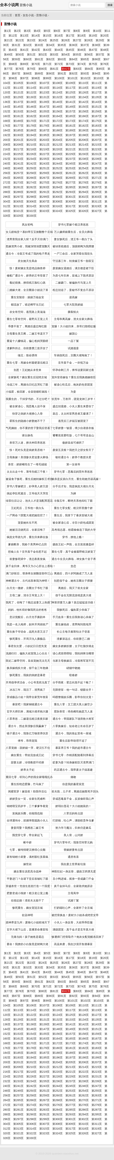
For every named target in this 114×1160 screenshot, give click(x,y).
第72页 (58, 64)
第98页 (35, 78)
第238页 (83, 158)
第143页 (96, 101)
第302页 (83, 196)
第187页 (44, 130)
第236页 (57, 158)
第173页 (70, 120)
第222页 (83, 149)
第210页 (31, 144)
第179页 (44, 125)
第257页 (18, 173)
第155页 (44, 111)
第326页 (83, 211)
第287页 (96, 187)
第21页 (8, 40)
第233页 (18, 158)
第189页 (70, 130)
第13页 (24, 35)
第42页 (35, 49)
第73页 (70, 64)
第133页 (70, 97)
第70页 (35, 64)
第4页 (37, 30)
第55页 (77, 54)
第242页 (31, 163)
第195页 (44, 135)
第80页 (42, 68)
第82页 (65, 68)
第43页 (47, 49)
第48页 (104, 49)
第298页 (31, 196)
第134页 (83, 97)
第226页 (31, 154)
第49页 (8, 54)
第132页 (57, 97)
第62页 (50, 59)
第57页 (100, 54)
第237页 (70, 158)
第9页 (86, 30)
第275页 (44, 182)
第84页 (89, 68)
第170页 (31, 120)
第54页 (65, 54)
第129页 (18, 97)
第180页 (57, 125)
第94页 (96, 73)
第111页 (96, 83)
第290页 (31, 192)
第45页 (70, 49)
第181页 (70, 125)
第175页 (96, 120)
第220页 (57, 149)
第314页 (31, 206)
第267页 (44, 177)
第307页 (44, 201)
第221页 (70, 149)
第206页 (83, 139)
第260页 (57, 173)
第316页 (57, 206)
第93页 (84, 73)
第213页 (70, 144)
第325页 (70, 211)
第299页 (44, 196)
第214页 (83, 144)
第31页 (16, 45)
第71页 (47, 64)
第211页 (44, 144)
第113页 (18, 87)
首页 (17, 15)
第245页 (70, 163)
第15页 (47, 35)
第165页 (70, 116)
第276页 (57, 182)
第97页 (24, 78)
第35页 (61, 45)
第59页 (16, 59)
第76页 (104, 64)
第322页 (31, 211)
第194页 (31, 135)
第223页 (96, 149)
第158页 (83, 111)
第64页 (73, 59)
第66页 (96, 59)
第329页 (18, 215)
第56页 (88, 54)
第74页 (81, 64)
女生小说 (28, 15)
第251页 (44, 168)
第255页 (96, 168)
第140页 (57, 101)
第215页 (96, 144)
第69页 (24, 64)
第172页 (57, 120)
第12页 (12, 35)
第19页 (93, 35)
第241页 (18, 163)
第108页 (57, 83)
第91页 (61, 73)
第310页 (83, 201)
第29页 (100, 40)
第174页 (83, 120)
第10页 (97, 30)
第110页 (83, 83)
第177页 (18, 125)
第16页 (58, 35)
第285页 (70, 187)
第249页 (18, 168)
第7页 (66, 30)
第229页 (70, 154)
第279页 (96, 182)
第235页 (44, 158)
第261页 (70, 173)
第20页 (104, 35)
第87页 (16, 73)
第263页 (96, 173)
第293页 (70, 192)
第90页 (50, 73)
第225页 (18, 154)
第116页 (57, 87)
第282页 (31, 187)
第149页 (70, 106)
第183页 (96, 125)
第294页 (83, 192)
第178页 (31, 125)
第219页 (44, 149)
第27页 (77, 40)
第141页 (70, 101)
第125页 (70, 92)
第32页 (27, 45)
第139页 (44, 101)
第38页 (96, 45)
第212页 (57, 144)
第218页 (31, 149)
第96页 (12, 78)
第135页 (96, 97)
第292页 (57, 192)
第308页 (57, 201)
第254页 (83, 168)
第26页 (65, 40)
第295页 (96, 192)
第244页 (57, 163)
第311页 (96, 201)
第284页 (57, 187)
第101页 (72, 78)
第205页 (70, 139)
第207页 (96, 139)
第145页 (18, 106)
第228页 (57, 154)
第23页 (31, 40)
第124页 (57, 92)
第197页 (70, 135)
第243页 (44, 163)
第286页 (83, 187)
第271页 (96, 177)
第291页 (44, 192)
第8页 (76, 30)
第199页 (96, 135)
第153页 (18, 111)
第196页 (57, 135)
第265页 (18, 177)
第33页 (39, 45)
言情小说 (41, 15)
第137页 (18, 101)
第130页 (31, 97)
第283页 (44, 187)
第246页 (83, 163)
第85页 (100, 68)
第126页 (83, 92)
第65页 (84, 59)
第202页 (31, 139)
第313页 (18, 206)
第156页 (57, 111)
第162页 (31, 116)
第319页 (96, 206)
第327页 (96, 211)
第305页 (18, 201)
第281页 (18, 187)
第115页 (44, 87)
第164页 (57, 116)
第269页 (70, 177)
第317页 (70, 206)
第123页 (44, 92)
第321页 (18, 211)
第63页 (61, 59)
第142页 (83, 101)
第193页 (18, 135)
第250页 (31, 168)
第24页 (42, 40)
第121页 (18, 92)
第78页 (19, 68)
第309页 (70, 201)
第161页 (18, 116)
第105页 (18, 83)
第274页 (31, 182)
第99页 (47, 78)
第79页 (31, 68)
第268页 (57, 177)
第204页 (57, 139)
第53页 (54, 54)
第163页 (44, 116)
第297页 (18, 196)
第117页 (70, 87)
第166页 (83, 116)
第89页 (39, 73)
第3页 (27, 30)
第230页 (83, 154)
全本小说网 (9, 5)
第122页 (31, 92)
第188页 (57, 130)
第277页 (70, 182)
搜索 (110, 5)
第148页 (57, 106)
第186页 (31, 130)
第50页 (19, 54)
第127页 (96, 92)
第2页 (17, 30)
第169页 (18, 120)
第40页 (12, 49)
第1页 (7, 30)
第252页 (57, 168)
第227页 (44, 154)
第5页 (47, 30)
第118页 (83, 87)
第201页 (18, 139)
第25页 (54, 40)
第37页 (84, 45)
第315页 (44, 206)
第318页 (83, 206)
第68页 (12, 64)
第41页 (24, 49)
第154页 (31, 111)
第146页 (31, 106)
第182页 (83, 125)
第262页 (83, 173)
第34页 (50, 45)
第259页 (44, 173)
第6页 (56, 30)
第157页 (70, 111)
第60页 (27, 59)
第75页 (93, 64)
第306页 (31, 201)
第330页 (31, 215)
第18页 (81, 35)
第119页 (96, 87)
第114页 (31, 87)
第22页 (19, 40)
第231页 (96, 154)
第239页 (96, 158)
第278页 (83, 182)
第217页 (18, 149)
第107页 (44, 83)
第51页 (31, 54)
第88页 (27, 73)
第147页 (44, 106)
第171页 (44, 120)
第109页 (70, 83)
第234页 (31, 158)
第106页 (31, 83)
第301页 (70, 196)
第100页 (59, 78)
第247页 (96, 163)
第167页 (96, 116)
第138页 (31, 101)
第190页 (83, 130)
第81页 (54, 68)
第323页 (44, 211)
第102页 (85, 78)
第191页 (96, 130)
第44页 (58, 49)
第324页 (57, 211)
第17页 (70, 35)
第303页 (96, 196)
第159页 (96, 111)
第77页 (8, 68)
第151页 (96, 106)
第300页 (57, 196)
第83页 (77, 68)
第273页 (18, 182)
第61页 (39, 59)
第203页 (44, 139)
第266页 (31, 177)
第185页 (18, 130)
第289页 (18, 192)
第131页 (44, 97)
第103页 (98, 78)
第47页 (93, 49)
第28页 (88, 40)
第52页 (42, 54)
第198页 (83, 135)
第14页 (35, 35)
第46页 (81, 49)
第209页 (18, 144)
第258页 (31, 173)
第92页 (73, 73)
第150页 (83, 106)
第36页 (73, 45)
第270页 (83, 177)
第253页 (70, 168)
